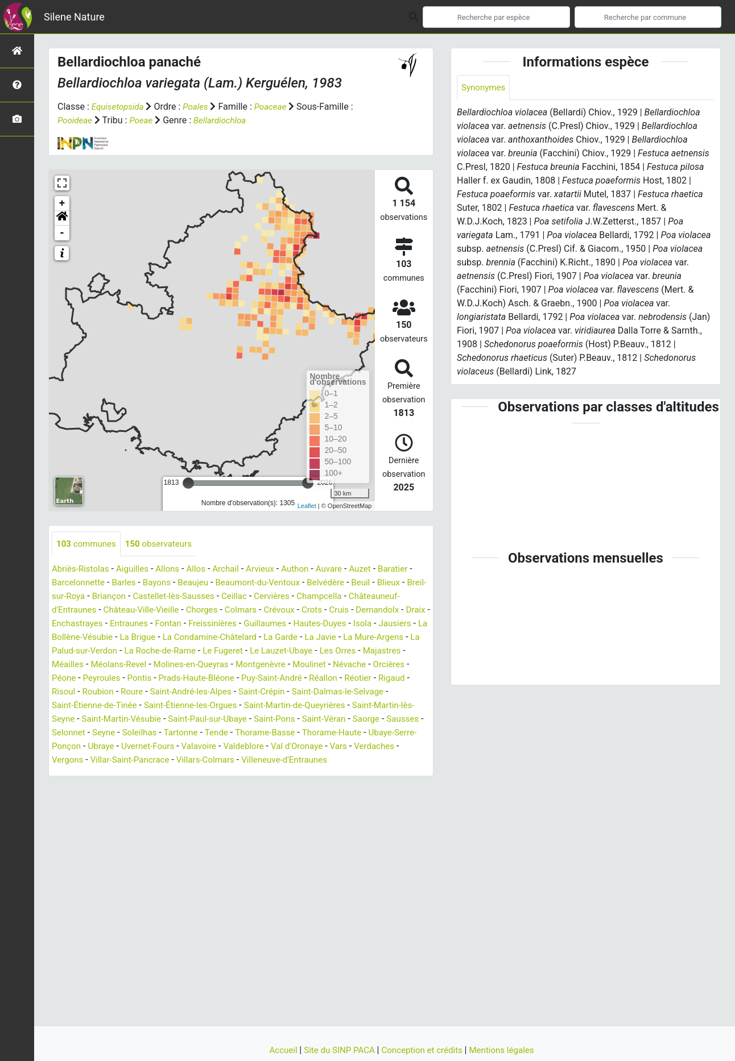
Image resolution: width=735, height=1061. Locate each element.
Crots (380, 610)
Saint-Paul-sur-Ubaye (374, 719)
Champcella (354, 597)
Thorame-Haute (153, 747)
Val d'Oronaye (129, 760)
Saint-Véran (125, 733)
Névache (112, 678)
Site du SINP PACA (336, 1050)
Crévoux (345, 610)
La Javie (68, 651)
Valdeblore (73, 760)
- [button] (62, 233)
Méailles (193, 665)
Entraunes (213, 624)
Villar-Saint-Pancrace (322, 760)
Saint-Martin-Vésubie (283, 719)
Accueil (277, 1050)
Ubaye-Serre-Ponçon (233, 747)
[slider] (188, 483)
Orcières (153, 678)
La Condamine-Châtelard (330, 638)
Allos (203, 569)
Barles (133, 583)
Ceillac (264, 597)
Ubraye (295, 747)
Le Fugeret (356, 651)
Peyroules (229, 678)
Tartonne (368, 733)
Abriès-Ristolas (82, 569)
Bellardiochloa (225, 120)
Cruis (408, 610)
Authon (307, 569)
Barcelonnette (84, 583)
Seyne (287, 733)
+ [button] (62, 203)
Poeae (143, 120)
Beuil (382, 583)
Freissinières (301, 624)
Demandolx (75, 624)
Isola (93, 638)
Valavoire (398, 747)
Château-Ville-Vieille (200, 610)
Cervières (304, 597)
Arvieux (271, 569)
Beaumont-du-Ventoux (274, 583)
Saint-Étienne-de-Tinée (234, 706)
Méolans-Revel (246, 665)
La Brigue (255, 638)
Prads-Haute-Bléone (329, 678)
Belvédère (345, 583)
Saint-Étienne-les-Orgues (336, 706)
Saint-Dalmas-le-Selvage (134, 706)
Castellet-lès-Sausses (201, 597)
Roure (275, 692)
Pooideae (75, 120)
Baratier (410, 569)
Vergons (256, 760)
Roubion (239, 692)
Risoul (203, 692)
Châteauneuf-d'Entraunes (103, 610)
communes (87, 544)
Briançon (132, 597)
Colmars (305, 610)
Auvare (343, 569)
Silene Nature (74, 17)
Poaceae (276, 106)
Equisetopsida (119, 106)
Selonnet (250, 733)
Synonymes (484, 87)
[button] (62, 218)
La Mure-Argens (124, 651)
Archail (235, 569)
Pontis (269, 678)
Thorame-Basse (83, 747)
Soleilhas (325, 733)
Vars (173, 760)
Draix (115, 624)
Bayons (167, 583)
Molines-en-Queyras (324, 665)
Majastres (149, 665)
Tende (405, 733)
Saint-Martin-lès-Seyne (188, 719)
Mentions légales (507, 1050)
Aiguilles (136, 569)
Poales (199, 106)
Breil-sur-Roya (80, 597)
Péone (190, 678)
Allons (173, 569)
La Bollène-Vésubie (190, 638)
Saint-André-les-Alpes (337, 692)
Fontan (255, 624)
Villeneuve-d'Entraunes (138, 774)
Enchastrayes (159, 624)
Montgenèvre (397, 665)
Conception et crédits (424, 1050)
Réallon (97, 692)
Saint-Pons (74, 733)
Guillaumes (357, 624)
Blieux (411, 583)
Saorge (170, 733)
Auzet (375, 569)
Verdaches (210, 760)
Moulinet (69, 678)
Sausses (209, 733)
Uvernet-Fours (344, 747)
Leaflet (307, 505)
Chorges (264, 610)
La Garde (405, 638)
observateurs (164, 544)
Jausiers (127, 638)
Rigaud (169, 692)
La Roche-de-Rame (290, 651)
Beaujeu (205, 583)
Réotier (134, 692)
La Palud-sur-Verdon (204, 651)
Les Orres (103, 665)
